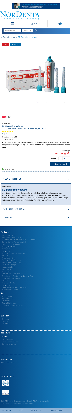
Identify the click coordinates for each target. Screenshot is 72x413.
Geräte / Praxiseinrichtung (11, 262)
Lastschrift (5, 323)
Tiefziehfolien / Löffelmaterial (12, 274)
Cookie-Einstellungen (9, 303)
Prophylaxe (6, 249)
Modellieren (6, 271)
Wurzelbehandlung (8, 258)
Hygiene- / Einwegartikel (11, 244)
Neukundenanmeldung (10, 342)
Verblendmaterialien (9, 283)
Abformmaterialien (8, 235)
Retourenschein (7, 298)
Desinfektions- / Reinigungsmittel (14, 242)
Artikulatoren (6, 269)
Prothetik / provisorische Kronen (13, 253)
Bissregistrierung (9, 37)
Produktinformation (12, 179)
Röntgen (5, 256)
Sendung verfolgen (7, 362)
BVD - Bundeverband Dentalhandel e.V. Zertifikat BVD (5, 392)
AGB (21, 410)
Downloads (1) (9, 217)
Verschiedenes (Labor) (10, 290)
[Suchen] (35, 23)
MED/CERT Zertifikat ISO (5, 383)
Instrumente (6, 251)
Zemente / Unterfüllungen (11, 260)
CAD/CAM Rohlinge (9, 265)
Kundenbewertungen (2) (14, 209)
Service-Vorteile (7, 296)
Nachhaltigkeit (56, 410)
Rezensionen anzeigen (13, 134)
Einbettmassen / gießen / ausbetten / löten (17, 276)
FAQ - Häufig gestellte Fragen (12, 305)
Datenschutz (36, 410)
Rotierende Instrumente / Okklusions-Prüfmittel (19, 240)
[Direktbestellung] (36, 30)
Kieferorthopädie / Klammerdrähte (14, 287)
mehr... (4, 147)
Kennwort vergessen (9, 344)
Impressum (6, 410)
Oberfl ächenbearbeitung (11, 278)
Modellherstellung (8, 267)
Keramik (5, 281)
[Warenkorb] (60, 23)
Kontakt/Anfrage (7, 340)
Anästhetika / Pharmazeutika (12, 237)
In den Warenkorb (60, 164)
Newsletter (6, 301)
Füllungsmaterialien (9, 247)
